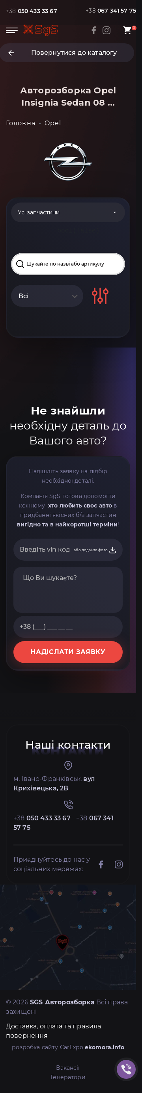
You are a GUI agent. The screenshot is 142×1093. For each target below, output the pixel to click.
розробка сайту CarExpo (68, 1047)
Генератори (68, 1077)
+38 (31, 11)
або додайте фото (95, 550)
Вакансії (68, 1067)
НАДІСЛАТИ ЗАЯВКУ (67, 652)
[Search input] (68, 264)
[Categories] (68, 212)
